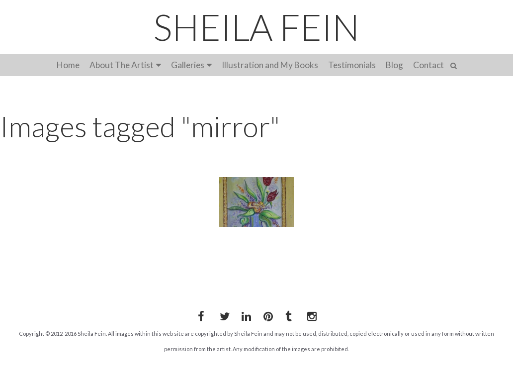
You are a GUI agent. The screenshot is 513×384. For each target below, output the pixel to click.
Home (68, 65)
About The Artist (121, 65)
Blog (394, 65)
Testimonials (352, 65)
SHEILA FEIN (256, 26)
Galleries (187, 65)
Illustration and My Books (270, 65)
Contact (428, 65)
